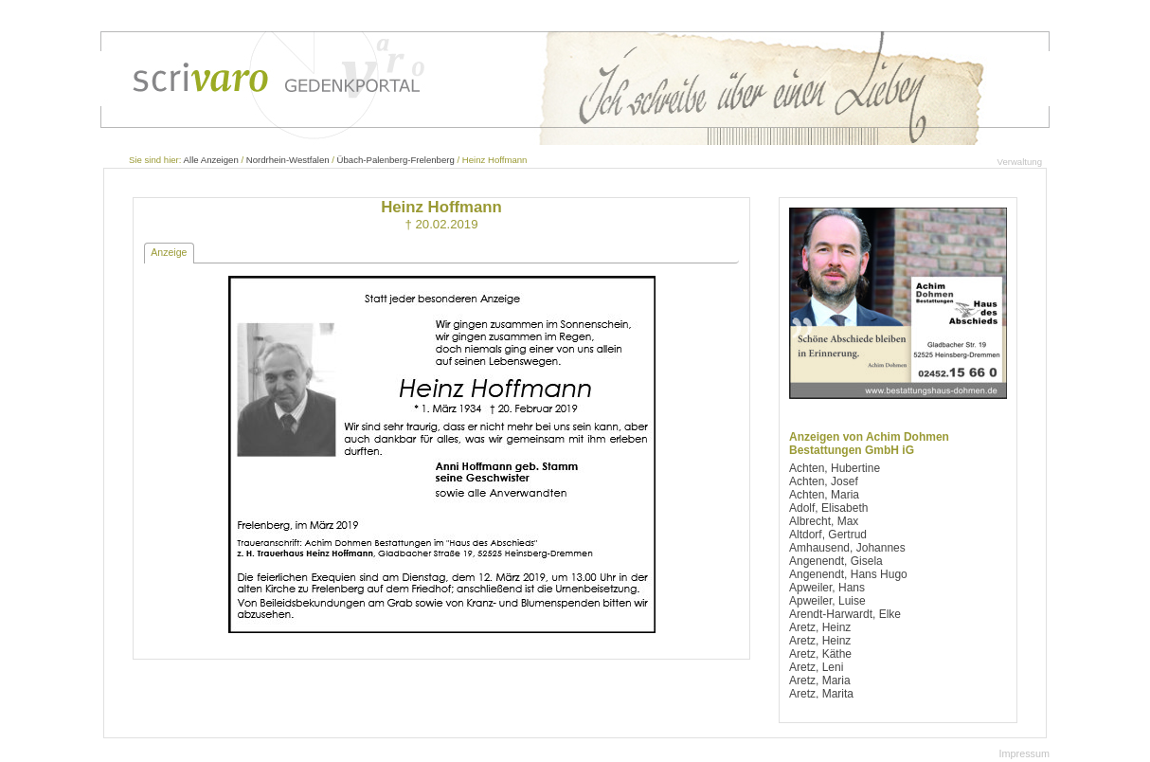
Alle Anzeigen (211, 159)
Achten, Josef (823, 481)
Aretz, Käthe (820, 654)
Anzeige (169, 252)
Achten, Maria (824, 494)
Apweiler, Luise (827, 601)
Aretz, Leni (816, 667)
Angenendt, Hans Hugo (848, 574)
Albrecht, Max (823, 521)
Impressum (1024, 753)
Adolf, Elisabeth (828, 508)
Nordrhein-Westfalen (288, 159)
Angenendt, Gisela (836, 561)
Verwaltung (1019, 161)
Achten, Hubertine (834, 468)
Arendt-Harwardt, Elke (845, 614)
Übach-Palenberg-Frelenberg (396, 159)
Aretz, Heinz (820, 627)
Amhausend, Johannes (847, 547)
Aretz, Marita (821, 693)
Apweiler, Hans (827, 587)
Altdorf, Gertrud (828, 534)
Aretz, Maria (820, 680)
